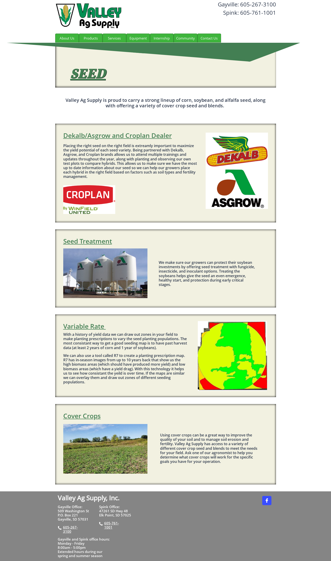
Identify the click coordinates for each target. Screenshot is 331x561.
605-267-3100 (70, 529)
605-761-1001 (111, 525)
